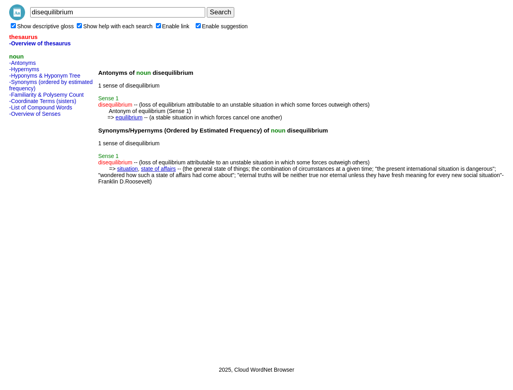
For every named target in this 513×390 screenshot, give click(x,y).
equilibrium (129, 117)
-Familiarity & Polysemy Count (46, 95)
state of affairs (158, 169)
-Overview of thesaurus (40, 43)
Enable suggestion (222, 26)
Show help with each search (114, 26)
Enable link (173, 26)
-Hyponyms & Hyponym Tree (44, 75)
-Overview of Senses (34, 114)
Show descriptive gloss (42, 26)
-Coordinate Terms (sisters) (42, 101)
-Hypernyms (24, 69)
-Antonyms (22, 63)
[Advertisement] (41, 239)
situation (127, 169)
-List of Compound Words (40, 107)
